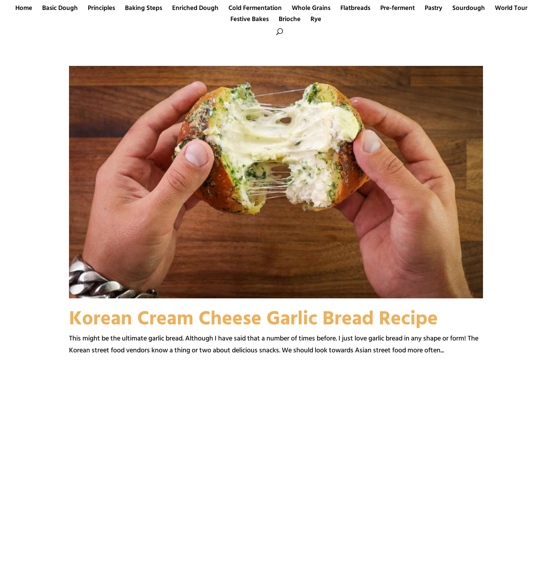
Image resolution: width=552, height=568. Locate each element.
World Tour (511, 9)
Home (23, 9)
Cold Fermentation (255, 9)
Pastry (433, 9)
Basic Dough (60, 9)
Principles (101, 9)
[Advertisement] (166, 473)
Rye (315, 21)
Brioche (290, 21)
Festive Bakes (249, 21)
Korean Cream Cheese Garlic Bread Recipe (253, 319)
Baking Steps (143, 9)
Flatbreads (355, 9)
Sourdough (468, 9)
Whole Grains (311, 9)
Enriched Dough (195, 9)
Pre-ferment (397, 9)
